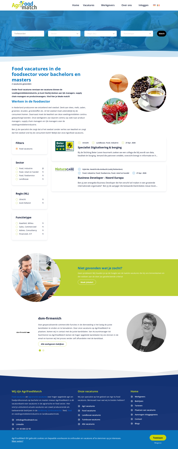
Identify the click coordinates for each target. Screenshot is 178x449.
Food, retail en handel (31, 172)
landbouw (42, 410)
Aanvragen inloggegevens (146, 414)
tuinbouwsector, (55, 410)
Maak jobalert (87, 282)
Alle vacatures (88, 424)
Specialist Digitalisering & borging (100, 147)
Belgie (158, 5)
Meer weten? (17, 441)
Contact (138, 419)
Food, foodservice (31, 175)
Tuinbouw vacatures (91, 419)
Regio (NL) (22, 193)
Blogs (137, 423)
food (70, 410)
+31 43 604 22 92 (23, 429)
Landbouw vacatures (91, 415)
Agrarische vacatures (38, 396)
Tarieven (138, 405)
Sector (20, 162)
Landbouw (31, 179)
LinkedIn (20, 424)
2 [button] (43, 350)
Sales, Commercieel (31, 226)
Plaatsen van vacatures (145, 410)
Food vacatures (25, 148)
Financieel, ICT (31, 233)
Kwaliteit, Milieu (31, 223)
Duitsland (154, 5)
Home (134, 391)
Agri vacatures (88, 406)
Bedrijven (139, 401)
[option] (23, 332)
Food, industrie (31, 168)
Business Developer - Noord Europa (101, 177)
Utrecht (31, 199)
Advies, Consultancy (31, 230)
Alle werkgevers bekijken (52, 344)
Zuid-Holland (31, 203)
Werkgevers (140, 396)
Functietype (23, 217)
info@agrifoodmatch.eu (26, 420)
